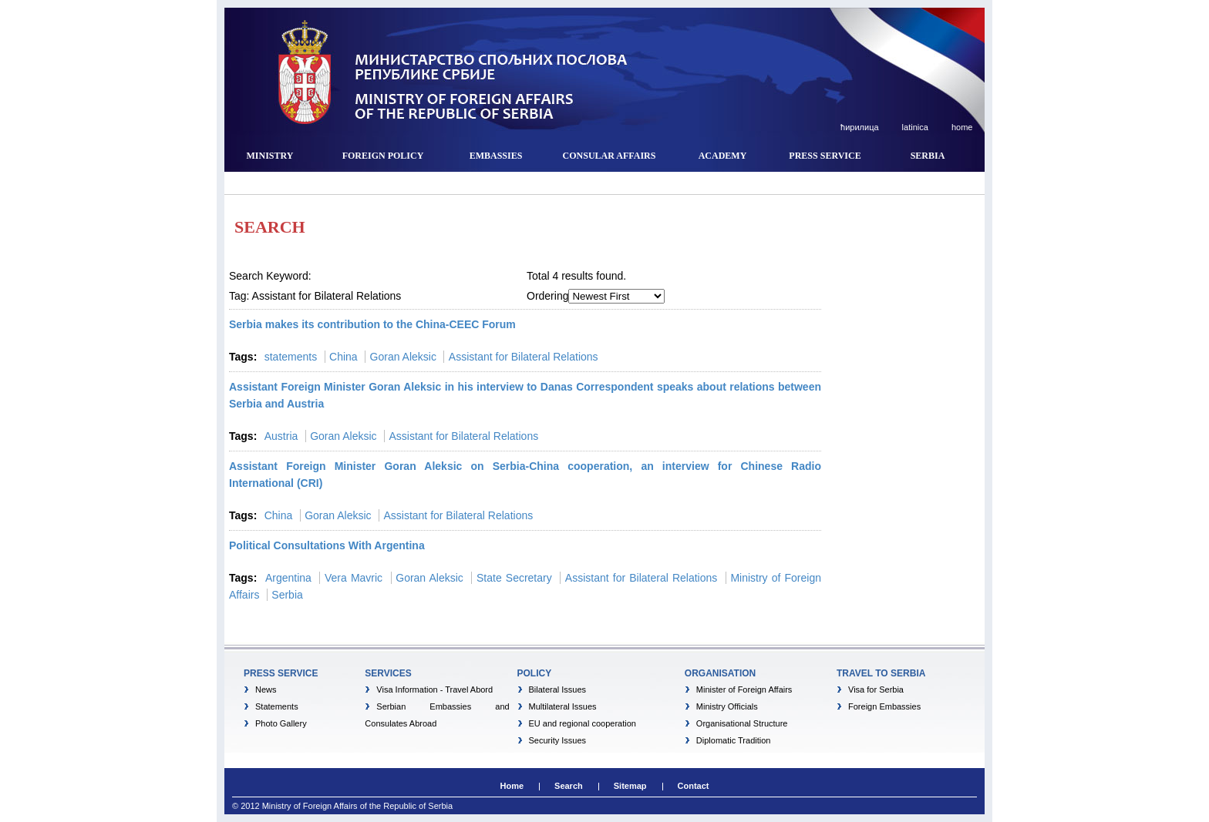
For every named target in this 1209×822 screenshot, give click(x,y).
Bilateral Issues (558, 689)
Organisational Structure (742, 723)
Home (512, 785)
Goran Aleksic (403, 357)
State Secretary (514, 578)
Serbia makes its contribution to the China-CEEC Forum (372, 324)
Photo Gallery (281, 723)
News (266, 689)
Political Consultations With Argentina (327, 545)
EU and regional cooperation (582, 723)
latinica (914, 127)
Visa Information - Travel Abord (434, 689)
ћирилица (858, 127)
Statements (276, 706)
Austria (281, 436)
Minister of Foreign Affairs (744, 689)
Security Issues (558, 740)
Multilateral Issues (563, 706)
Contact (693, 785)
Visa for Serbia (876, 689)
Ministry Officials (727, 706)
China (343, 357)
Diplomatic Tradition (733, 740)
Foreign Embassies (884, 706)
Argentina (288, 578)
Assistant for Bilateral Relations (523, 357)
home (961, 127)
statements (290, 357)
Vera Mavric (353, 578)
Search (568, 785)
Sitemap (630, 785)
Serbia (286, 595)
